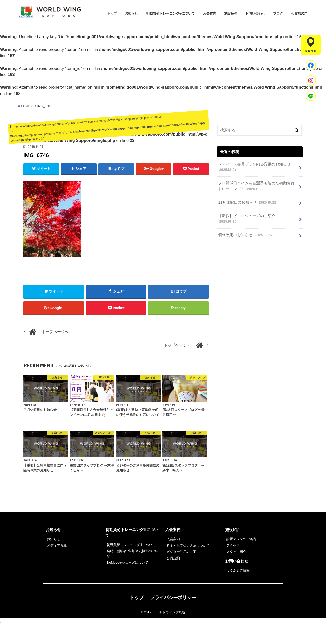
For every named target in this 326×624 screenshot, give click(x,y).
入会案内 (209, 13)
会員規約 (173, 558)
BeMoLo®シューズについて (127, 562)
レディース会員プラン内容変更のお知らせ (254, 167)
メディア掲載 (57, 545)
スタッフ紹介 (236, 552)
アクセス (233, 545)
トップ (112, 13)
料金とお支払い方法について (188, 545)
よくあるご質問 (238, 570)
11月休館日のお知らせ (247, 202)
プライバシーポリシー (173, 597)
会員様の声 (299, 13)
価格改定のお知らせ (245, 234)
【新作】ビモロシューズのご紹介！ (248, 219)
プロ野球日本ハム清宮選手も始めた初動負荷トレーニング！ (256, 186)
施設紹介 (230, 13)
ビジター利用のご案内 (183, 552)
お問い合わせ (255, 13)
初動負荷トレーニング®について (170, 13)
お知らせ (131, 13)
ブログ (278, 13)
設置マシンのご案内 (241, 539)
